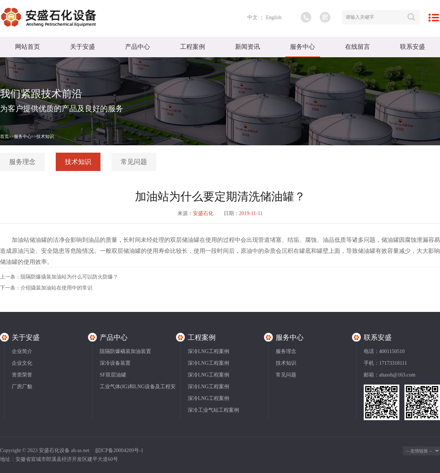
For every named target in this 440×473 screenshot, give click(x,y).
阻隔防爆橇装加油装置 (125, 351)
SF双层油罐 (113, 375)
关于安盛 (82, 46)
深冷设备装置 (115, 363)
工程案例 (192, 46)
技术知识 (45, 136)
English (276, 17)
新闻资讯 (247, 46)
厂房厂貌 (22, 386)
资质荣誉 (22, 375)
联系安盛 (412, 46)
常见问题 (134, 161)
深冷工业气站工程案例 (213, 410)
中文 (254, 17)
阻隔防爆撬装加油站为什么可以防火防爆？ (69, 277)
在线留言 (357, 46)
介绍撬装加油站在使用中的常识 (56, 288)
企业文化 (22, 363)
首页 (4, 136)
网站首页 (27, 46)
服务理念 (22, 161)
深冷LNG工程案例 (208, 351)
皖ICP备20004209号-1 (119, 450)
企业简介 (22, 351)
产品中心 (137, 46)
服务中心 (302, 46)
